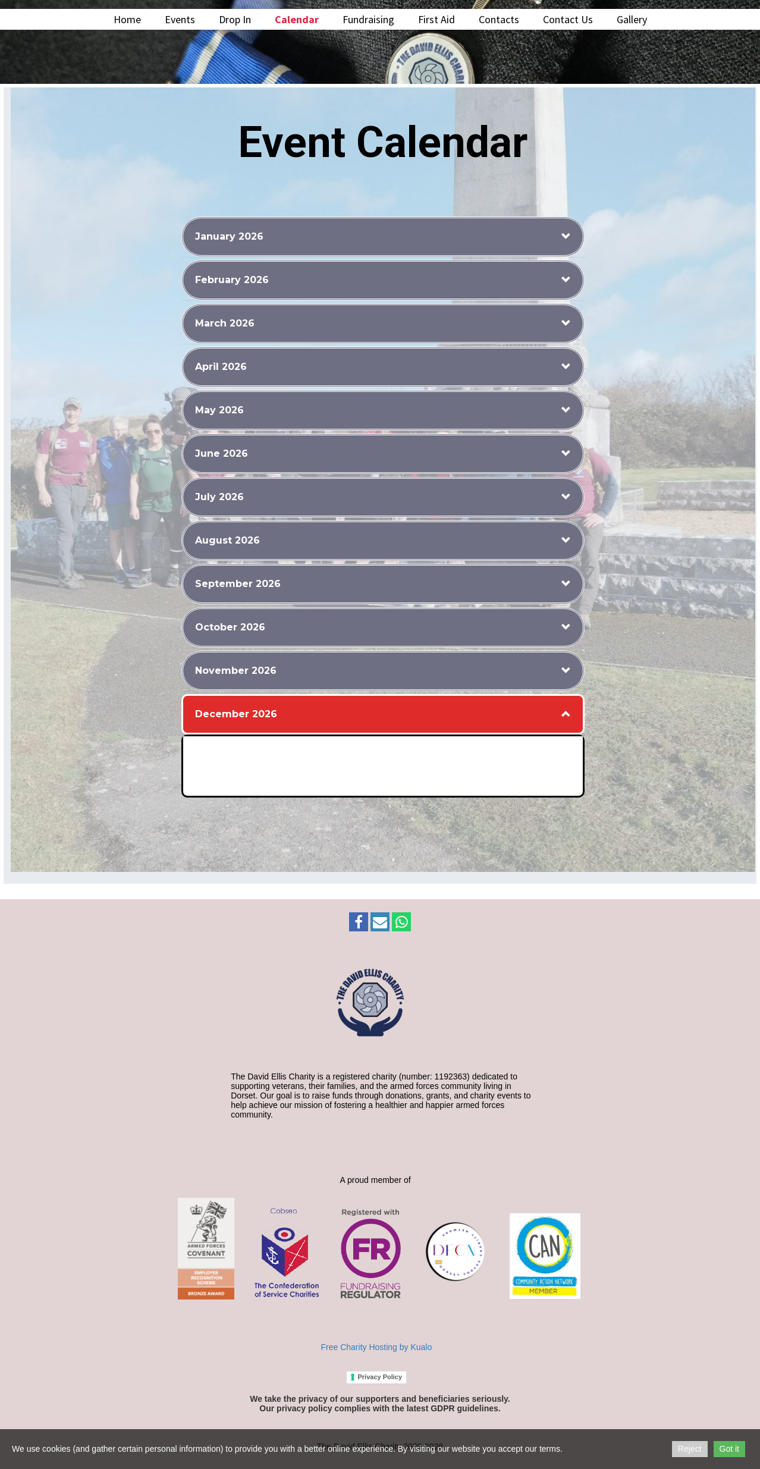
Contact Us (568, 19)
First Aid (436, 19)
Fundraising (368, 19)
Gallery (632, 19)
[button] (383, 236)
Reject (690, 1449)
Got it (729, 1449)
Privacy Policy (380, 1376)
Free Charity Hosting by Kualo (376, 1347)
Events (180, 19)
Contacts (499, 19)
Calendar (297, 19)
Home (127, 19)
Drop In (235, 19)
